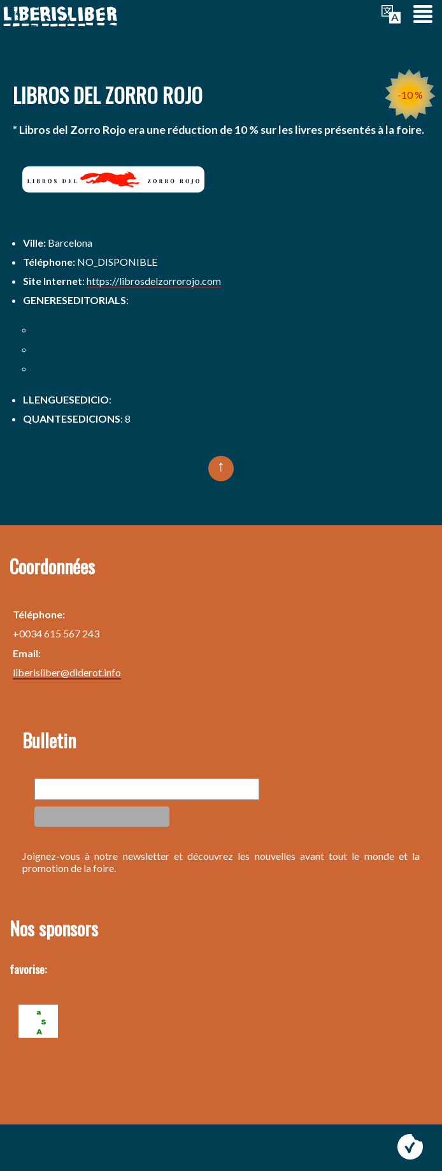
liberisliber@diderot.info (67, 672)
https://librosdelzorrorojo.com (154, 281)
